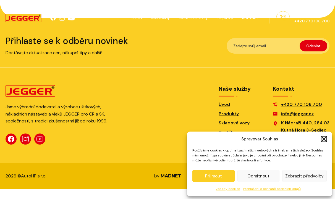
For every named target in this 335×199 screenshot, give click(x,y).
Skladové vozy (193, 18)
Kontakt (250, 18)
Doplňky (225, 18)
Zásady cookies (228, 189)
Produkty (229, 114)
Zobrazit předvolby (304, 176)
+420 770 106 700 (301, 104)
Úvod (137, 18)
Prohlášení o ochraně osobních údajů (272, 189)
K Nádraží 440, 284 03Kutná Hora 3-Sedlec (305, 126)
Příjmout (213, 176)
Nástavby (160, 18)
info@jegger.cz (297, 114)
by (167, 176)
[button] (324, 139)
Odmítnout (258, 176)
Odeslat (313, 45)
